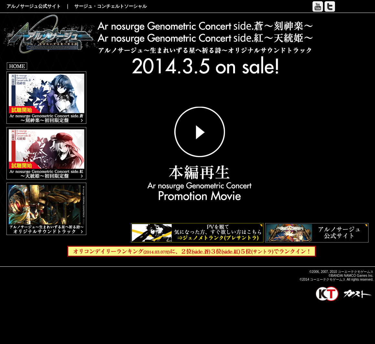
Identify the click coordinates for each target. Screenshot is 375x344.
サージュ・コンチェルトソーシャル (110, 6)
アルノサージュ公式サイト (33, 6)
